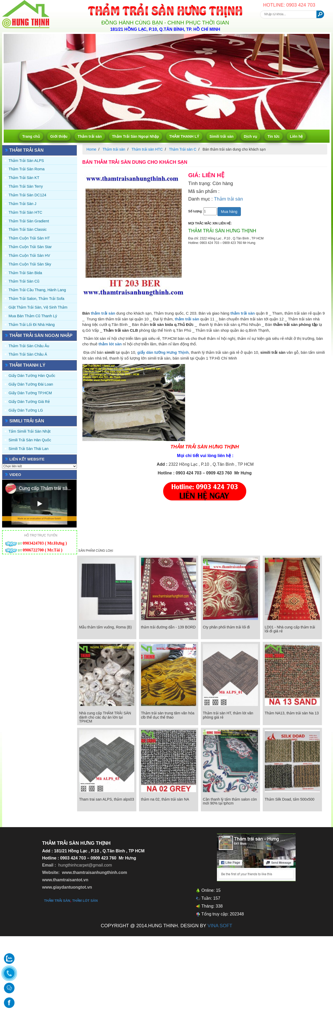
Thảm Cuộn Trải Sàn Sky (30, 264)
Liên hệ (296, 136)
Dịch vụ (250, 136)
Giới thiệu (58, 136)
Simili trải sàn (221, 136)
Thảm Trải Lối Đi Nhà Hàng (32, 324)
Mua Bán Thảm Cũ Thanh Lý (33, 316)
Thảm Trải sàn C (182, 149)
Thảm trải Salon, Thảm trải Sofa (36, 298)
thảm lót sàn (85, 901)
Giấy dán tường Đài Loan (31, 384)
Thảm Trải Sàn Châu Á (28, 354)
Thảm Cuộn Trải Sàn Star (30, 247)
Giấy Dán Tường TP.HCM (30, 393)
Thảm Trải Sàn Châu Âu (29, 346)
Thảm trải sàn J (23, 204)
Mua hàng (229, 211)
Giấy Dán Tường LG (26, 410)
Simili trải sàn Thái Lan (29, 449)
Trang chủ (31, 136)
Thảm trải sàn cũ (24, 281)
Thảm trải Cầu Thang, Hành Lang (37, 290)
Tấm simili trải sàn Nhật (30, 431)
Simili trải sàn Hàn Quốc (30, 440)
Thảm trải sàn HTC (25, 212)
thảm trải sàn (103, 313)
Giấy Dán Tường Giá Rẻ (29, 402)
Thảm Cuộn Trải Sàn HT (29, 238)
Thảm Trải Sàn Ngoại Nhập (135, 136)
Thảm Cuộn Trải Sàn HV (29, 255)
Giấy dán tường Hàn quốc (32, 375)
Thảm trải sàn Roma (27, 169)
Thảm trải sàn (90, 136)
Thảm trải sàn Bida (25, 273)
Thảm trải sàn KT (24, 178)
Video (15, 475)
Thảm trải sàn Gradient (29, 221)
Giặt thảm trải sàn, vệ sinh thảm (38, 307)
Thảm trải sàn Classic (28, 229)
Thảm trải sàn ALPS (26, 160)
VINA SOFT (219, 925)
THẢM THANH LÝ (184, 136)
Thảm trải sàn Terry (26, 186)
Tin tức (273, 136)
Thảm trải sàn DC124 (27, 195)
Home (91, 149)
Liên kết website (27, 459)
